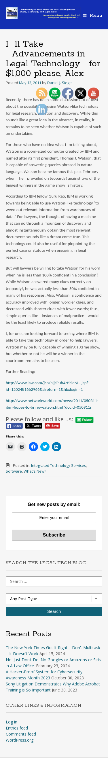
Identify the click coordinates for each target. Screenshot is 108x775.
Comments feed (21, 734)
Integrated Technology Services (58, 465)
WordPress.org (19, 740)
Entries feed (17, 728)
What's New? (35, 471)
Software (14, 471)
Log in (11, 722)
